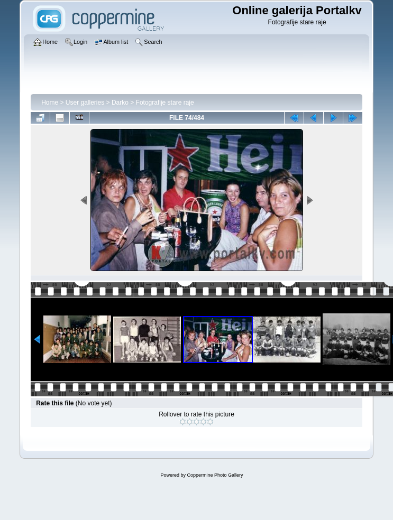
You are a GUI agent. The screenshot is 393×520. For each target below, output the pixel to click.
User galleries (85, 102)
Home (49, 102)
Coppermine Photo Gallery (215, 475)
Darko (120, 102)
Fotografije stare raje (165, 102)
